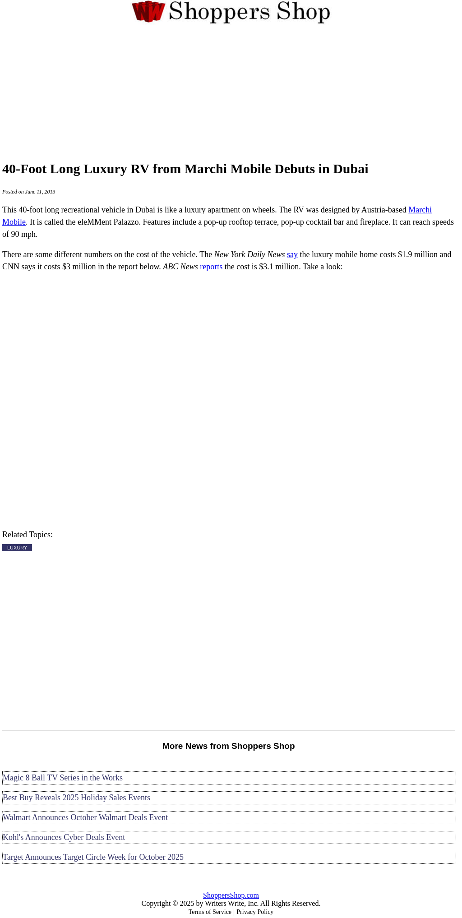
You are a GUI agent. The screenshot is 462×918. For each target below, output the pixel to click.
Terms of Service (210, 912)
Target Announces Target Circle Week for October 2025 (93, 857)
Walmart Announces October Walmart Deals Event (85, 817)
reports (211, 266)
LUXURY (17, 547)
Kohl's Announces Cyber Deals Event (64, 837)
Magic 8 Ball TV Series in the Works (63, 777)
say (292, 254)
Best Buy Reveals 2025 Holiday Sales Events (76, 797)
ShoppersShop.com (231, 895)
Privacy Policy (254, 912)
